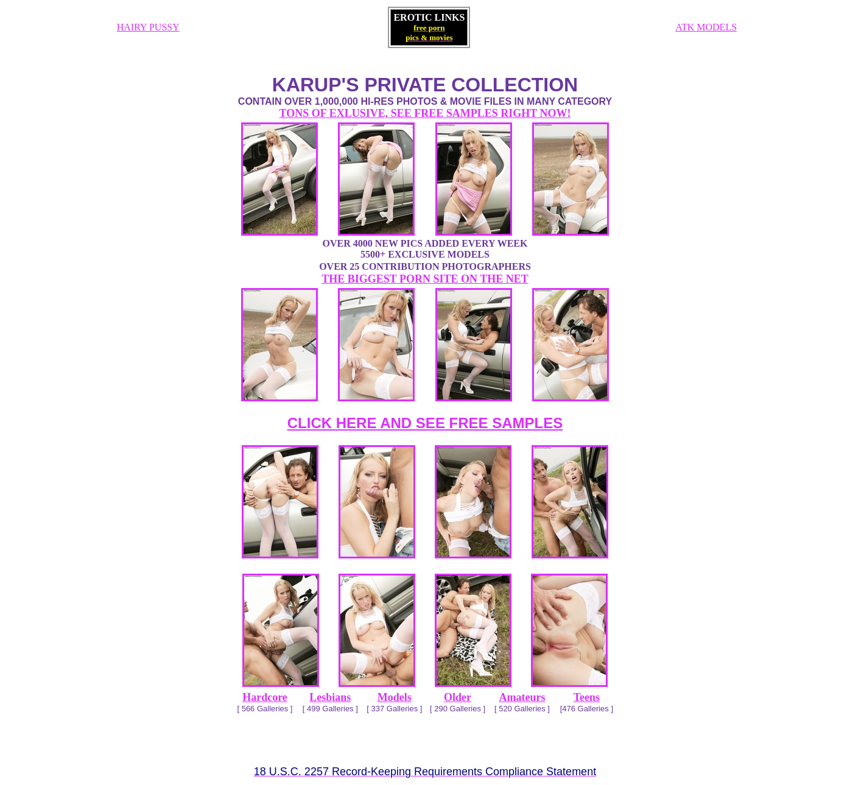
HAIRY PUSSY (148, 27)
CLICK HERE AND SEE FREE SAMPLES (425, 423)
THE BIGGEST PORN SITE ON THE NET (424, 279)
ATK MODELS (706, 27)
